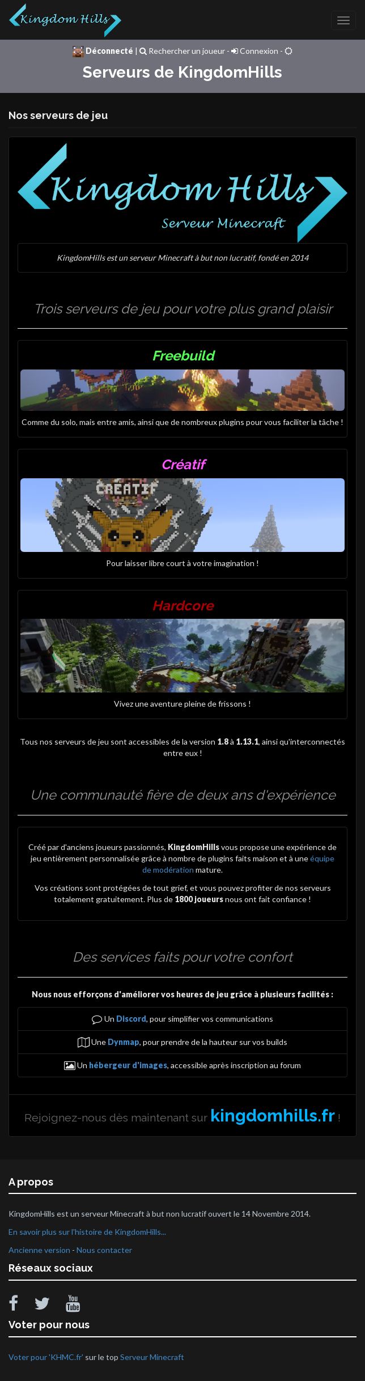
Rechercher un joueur (182, 51)
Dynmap (123, 1042)
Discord (131, 1018)
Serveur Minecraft (152, 1357)
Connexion (254, 51)
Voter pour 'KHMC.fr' (47, 1357)
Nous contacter (104, 1250)
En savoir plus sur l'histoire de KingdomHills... (87, 1231)
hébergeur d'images (128, 1065)
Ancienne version (39, 1250)
